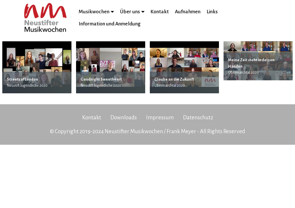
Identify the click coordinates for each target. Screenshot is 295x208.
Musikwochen (94, 11)
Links (212, 11)
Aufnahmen (188, 11)
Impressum (160, 117)
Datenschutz (198, 117)
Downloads (123, 117)
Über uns (130, 11)
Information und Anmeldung (110, 24)
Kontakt (159, 11)
